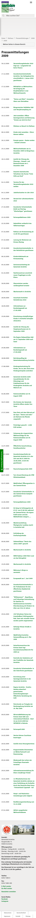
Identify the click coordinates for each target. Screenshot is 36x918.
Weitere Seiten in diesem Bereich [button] (14, 44)
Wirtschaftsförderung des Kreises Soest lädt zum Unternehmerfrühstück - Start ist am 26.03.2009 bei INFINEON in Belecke (23, 719)
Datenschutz (7, 913)
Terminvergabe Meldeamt (2, 460)
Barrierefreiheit (21, 913)
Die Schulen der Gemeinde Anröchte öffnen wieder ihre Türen (22, 404)
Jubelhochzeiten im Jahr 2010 (23, 193)
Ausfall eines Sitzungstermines (23, 744)
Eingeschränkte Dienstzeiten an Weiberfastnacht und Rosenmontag (23, 752)
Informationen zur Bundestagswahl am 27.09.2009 (20, 308)
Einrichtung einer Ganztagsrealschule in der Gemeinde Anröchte (22, 679)
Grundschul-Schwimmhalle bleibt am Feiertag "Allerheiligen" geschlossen (22, 209)
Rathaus (10, 38)
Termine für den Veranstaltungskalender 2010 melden (23, 184)
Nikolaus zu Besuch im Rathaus (23, 126)
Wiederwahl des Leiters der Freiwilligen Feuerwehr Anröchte (22, 762)
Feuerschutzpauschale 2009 (22, 469)
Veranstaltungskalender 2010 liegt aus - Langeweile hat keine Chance (23, 66)
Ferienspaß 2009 (19, 729)
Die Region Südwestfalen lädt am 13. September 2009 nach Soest (23, 339)
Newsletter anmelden (8, 892)
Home (3, 38)
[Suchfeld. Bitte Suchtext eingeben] (20, 15)
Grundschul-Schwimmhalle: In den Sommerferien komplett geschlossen (23, 494)
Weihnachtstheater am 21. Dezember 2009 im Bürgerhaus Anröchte (23, 151)
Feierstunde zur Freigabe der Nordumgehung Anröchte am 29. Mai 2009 (23, 706)
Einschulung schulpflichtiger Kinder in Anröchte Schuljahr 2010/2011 (23, 318)
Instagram (4, 901)
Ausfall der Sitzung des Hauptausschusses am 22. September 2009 (22, 329)
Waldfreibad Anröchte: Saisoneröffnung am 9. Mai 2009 (22, 637)
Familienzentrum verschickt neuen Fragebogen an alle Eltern (22, 275)
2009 (5, 41)
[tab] (18, 44)
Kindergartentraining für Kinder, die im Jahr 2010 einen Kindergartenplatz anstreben (23, 368)
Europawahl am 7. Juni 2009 (23, 578)
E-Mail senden (6, 886)
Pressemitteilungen (22, 38)
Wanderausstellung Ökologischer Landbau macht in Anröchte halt (23, 525)
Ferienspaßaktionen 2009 (22, 217)
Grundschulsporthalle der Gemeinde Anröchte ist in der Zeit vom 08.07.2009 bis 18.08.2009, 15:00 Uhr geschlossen (23, 458)
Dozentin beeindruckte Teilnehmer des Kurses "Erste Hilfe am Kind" (23, 174)
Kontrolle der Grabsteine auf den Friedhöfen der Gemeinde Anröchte (23, 660)
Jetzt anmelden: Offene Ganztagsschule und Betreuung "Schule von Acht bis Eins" (23, 118)
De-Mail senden (6, 888)
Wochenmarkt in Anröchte (22, 292)
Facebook (4, 899)
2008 (33, 38)
